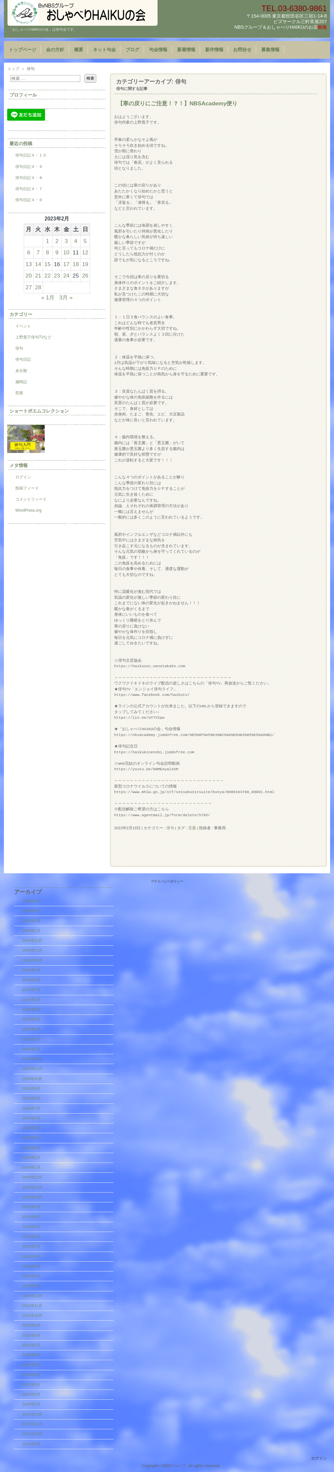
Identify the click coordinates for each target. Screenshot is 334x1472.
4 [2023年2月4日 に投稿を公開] (75, 241)
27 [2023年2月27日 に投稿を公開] (28, 287)
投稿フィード (27, 488)
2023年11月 (32, 1187)
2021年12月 (32, 1414)
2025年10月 (32, 960)
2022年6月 (31, 1355)
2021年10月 (32, 1434)
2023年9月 (31, 1207)
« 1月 (47, 297)
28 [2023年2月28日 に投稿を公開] (38, 287)
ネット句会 (104, 49)
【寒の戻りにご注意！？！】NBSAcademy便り (177, 103)
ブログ (132, 49)
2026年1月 (31, 931)
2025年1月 (31, 1049)
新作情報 (214, 49)
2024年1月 (31, 1167)
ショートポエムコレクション (39, 410)
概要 (78, 49)
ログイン (23, 477)
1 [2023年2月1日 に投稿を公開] (47, 241)
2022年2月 (31, 1394)
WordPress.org (28, 510)
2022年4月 (31, 1375)
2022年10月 (32, 1315)
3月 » (66, 297)
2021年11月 (32, 1424)
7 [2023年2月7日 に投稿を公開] (38, 252)
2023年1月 (31, 1286)
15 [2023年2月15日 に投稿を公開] (47, 264)
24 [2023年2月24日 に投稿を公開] (66, 275)
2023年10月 (32, 1197)
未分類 (21, 370)
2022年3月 (31, 1385)
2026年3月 (31, 911)
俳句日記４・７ (29, 189)
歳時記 (21, 382)
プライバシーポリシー (167, 881)
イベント (23, 326)
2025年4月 (31, 1019)
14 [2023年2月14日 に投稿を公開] (38, 264)
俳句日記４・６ (29, 200)
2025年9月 (31, 970)
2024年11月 (32, 1069)
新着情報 (186, 49)
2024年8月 (31, 1098)
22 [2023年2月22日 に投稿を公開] (47, 275)
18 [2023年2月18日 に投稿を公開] (76, 264)
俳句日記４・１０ (31, 155)
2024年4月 (31, 1138)
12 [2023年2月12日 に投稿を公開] (85, 252)
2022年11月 (32, 1306)
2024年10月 (32, 1079)
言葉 (192, 828)
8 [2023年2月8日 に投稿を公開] (47, 252)
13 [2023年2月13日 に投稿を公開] (28, 264)
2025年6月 (31, 1000)
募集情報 (270, 49)
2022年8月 (31, 1335)
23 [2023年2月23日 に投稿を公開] (57, 275)
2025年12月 (32, 940)
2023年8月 (31, 1217)
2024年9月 (31, 1088)
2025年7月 (31, 990)
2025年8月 (31, 980)
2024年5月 (31, 1128)
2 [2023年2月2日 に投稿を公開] (57, 241)
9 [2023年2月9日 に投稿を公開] (57, 252)
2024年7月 (31, 1108)
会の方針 (55, 49)
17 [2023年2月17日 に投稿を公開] (66, 264)
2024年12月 (32, 1059)
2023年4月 (31, 1256)
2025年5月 (31, 1010)
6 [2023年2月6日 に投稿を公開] (28, 252)
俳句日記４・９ (29, 166)
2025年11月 (32, 950)
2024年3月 (31, 1148)
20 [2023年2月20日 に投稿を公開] (28, 275)
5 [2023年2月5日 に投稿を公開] (85, 241)
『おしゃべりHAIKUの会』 (83, 13)
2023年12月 (32, 1177)
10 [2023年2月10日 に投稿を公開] (66, 252)
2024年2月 (31, 1158)
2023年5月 (31, 1246)
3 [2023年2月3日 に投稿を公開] (66, 241)
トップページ (22, 49)
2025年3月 (31, 1029)
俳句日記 (23, 359)
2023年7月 (31, 1227)
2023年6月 (31, 1237)
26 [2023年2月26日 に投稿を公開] (85, 275)
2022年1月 (31, 1404)
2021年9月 (31, 1444)
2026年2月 (31, 921)
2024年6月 (31, 1118)
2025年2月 (31, 1039)
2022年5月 (31, 1365)
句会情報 (158, 49)
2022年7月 (31, 1345)
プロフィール (23, 95)
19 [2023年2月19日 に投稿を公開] (85, 264)
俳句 (170, 828)
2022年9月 (31, 1325)
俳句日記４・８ (29, 177)
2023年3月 (31, 1266)
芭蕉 (19, 393)
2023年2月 (31, 1276)
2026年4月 (31, 901)
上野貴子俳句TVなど (33, 337)
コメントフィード (31, 499)
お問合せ (242, 49)
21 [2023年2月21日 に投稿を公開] (38, 275)
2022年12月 (32, 1296)
